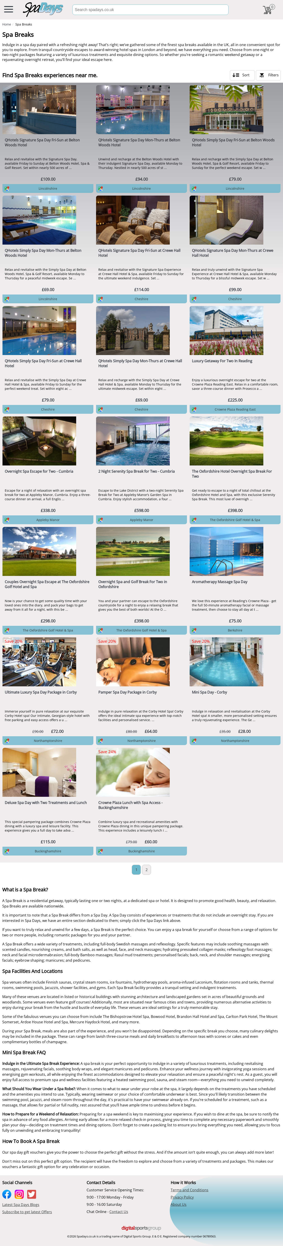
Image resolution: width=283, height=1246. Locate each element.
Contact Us (118, 1211)
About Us (178, 1204)
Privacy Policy (182, 1197)
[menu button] (8, 10)
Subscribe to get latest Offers (27, 1211)
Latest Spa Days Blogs (20, 1204)
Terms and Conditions (189, 1190)
